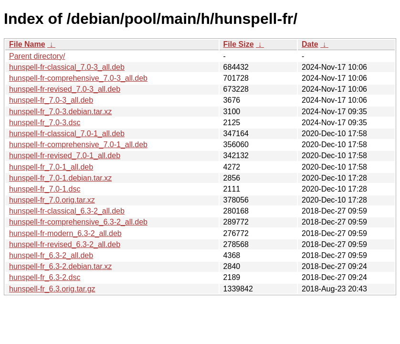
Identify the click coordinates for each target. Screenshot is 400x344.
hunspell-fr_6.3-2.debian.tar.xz (60, 266)
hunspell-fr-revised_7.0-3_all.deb (64, 89)
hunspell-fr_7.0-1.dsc (44, 189)
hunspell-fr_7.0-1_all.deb (51, 167)
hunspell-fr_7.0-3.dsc (44, 122)
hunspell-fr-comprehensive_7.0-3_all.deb (78, 78)
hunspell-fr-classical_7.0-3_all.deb (67, 67)
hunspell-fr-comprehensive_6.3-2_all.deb (78, 222)
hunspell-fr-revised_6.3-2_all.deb (64, 244)
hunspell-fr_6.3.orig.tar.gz (52, 289)
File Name (27, 44)
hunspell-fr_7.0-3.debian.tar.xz (60, 112)
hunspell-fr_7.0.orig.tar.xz (52, 200)
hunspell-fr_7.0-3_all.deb (51, 100)
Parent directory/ (37, 56)
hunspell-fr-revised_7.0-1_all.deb (64, 155)
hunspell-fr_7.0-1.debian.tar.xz (60, 178)
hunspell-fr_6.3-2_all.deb (51, 255)
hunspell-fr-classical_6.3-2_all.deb (67, 211)
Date (310, 44)
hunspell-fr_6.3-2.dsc (44, 277)
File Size (238, 44)
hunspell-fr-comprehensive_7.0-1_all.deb (78, 144)
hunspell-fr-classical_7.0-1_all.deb (67, 133)
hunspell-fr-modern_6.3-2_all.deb (65, 233)
